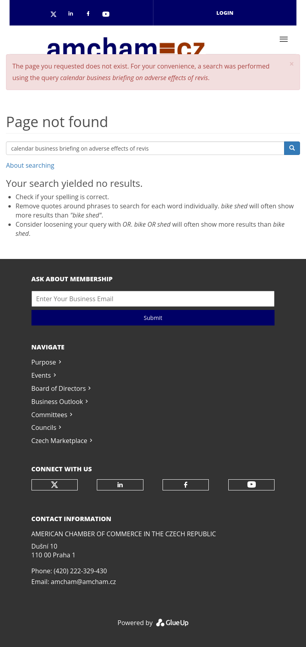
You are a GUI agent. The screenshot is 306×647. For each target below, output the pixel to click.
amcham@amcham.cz (83, 581)
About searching (30, 165)
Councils (44, 427)
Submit (153, 318)
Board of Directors (58, 388)
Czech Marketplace (59, 440)
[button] (291, 64)
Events (41, 375)
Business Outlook (57, 401)
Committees (49, 414)
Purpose (43, 362)
